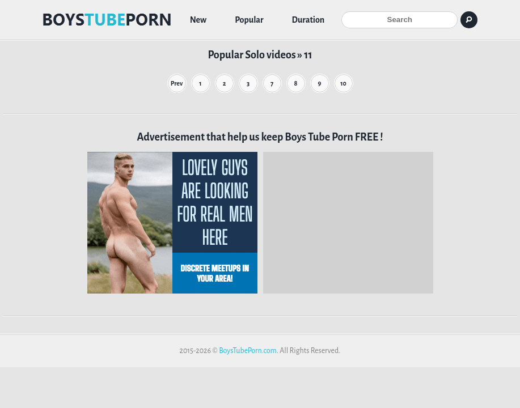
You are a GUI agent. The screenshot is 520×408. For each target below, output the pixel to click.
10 (343, 83)
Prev (177, 83)
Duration (308, 19)
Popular (249, 19)
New (198, 19)
